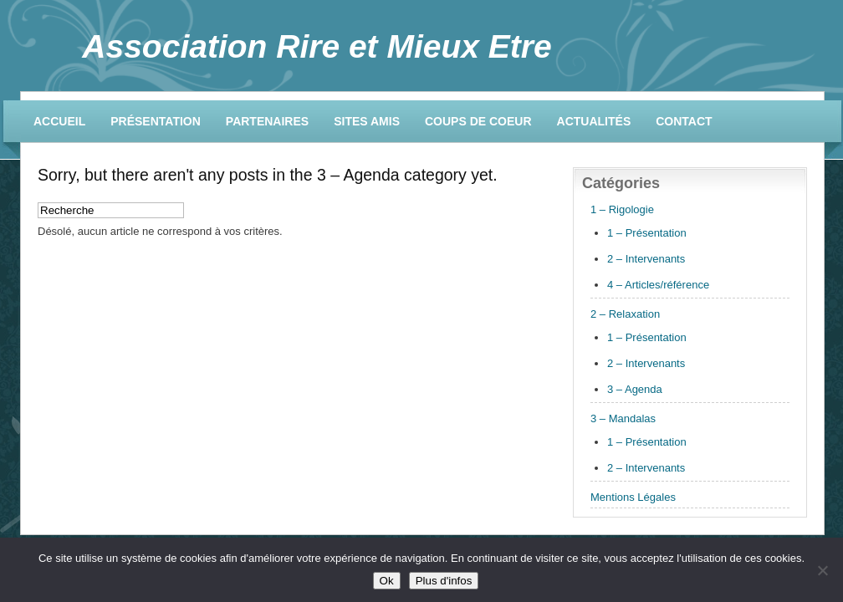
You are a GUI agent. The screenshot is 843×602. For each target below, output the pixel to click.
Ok (387, 580)
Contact (684, 121)
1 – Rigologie (622, 209)
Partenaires (267, 121)
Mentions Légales (633, 497)
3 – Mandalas (623, 418)
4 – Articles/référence (658, 284)
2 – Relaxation (625, 314)
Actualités (594, 121)
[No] (822, 570)
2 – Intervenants (646, 259)
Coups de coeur (478, 121)
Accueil (59, 121)
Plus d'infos (444, 580)
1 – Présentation (647, 233)
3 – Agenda (634, 389)
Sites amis (367, 121)
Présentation (155, 121)
